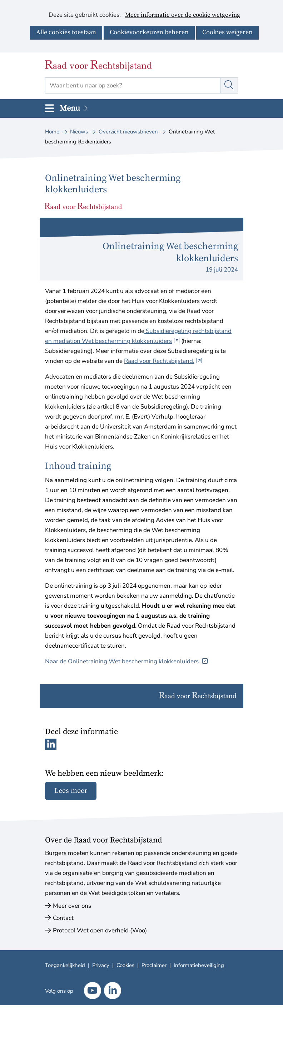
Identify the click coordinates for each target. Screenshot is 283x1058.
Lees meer (70, 790)
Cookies (125, 965)
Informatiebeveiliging (199, 965)
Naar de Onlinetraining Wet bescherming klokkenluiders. (126, 661)
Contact (63, 918)
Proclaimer (154, 965)
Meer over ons (72, 906)
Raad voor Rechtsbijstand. (163, 361)
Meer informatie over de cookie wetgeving (182, 15)
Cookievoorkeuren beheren (149, 32)
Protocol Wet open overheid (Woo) (100, 930)
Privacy (100, 965)
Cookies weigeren (227, 32)
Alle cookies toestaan (66, 32)
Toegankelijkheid (65, 965)
